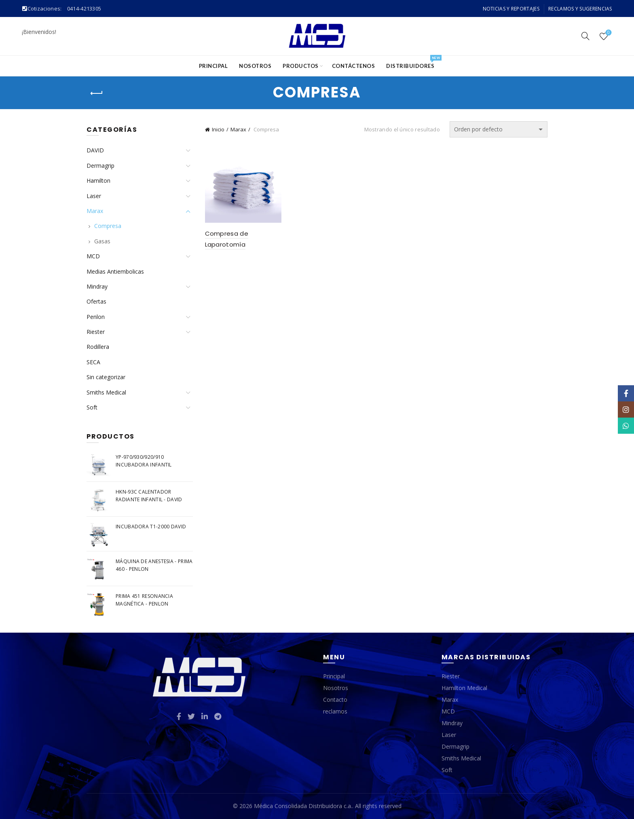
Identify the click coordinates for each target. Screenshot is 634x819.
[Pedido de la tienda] (498, 129)
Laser (94, 196)
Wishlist (607, 33)
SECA (93, 362)
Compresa (107, 226)
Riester (96, 332)
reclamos (335, 711)
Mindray (97, 286)
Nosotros (255, 66)
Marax (238, 129)
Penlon (96, 317)
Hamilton (98, 180)
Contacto (335, 699)
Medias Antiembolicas (115, 271)
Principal (213, 66)
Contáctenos (353, 66)
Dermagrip (100, 165)
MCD (93, 256)
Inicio (218, 129)
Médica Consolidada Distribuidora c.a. (303, 806)
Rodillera (98, 346)
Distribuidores (413, 62)
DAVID (95, 150)
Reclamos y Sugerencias (580, 8)
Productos (301, 66)
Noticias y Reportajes (511, 8)
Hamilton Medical (464, 688)
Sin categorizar (106, 377)
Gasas (102, 241)
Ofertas (96, 301)
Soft (92, 407)
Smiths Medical (106, 392)
